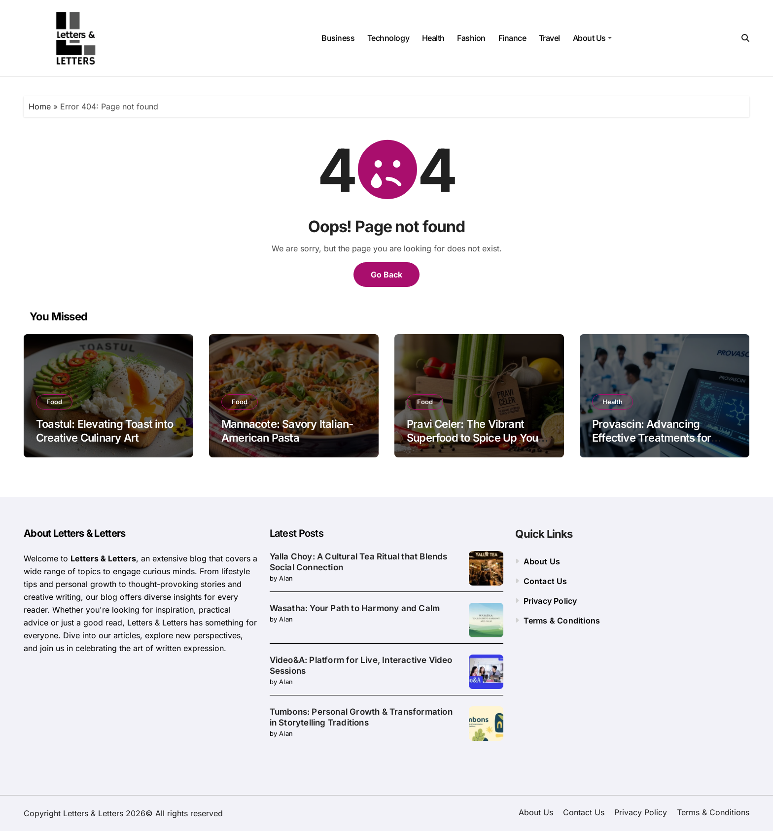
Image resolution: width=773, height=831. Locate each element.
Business (337, 38)
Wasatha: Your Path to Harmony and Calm (355, 608)
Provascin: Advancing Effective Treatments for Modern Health (651, 437)
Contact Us (545, 581)
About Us (592, 38)
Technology (388, 38)
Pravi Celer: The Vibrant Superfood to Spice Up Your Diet (474, 437)
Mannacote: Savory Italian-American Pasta (287, 431)
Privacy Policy (550, 601)
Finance (512, 38)
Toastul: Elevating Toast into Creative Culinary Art (104, 431)
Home (40, 106)
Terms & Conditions (562, 620)
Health (433, 38)
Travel (549, 38)
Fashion (471, 38)
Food (54, 402)
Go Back (386, 274)
